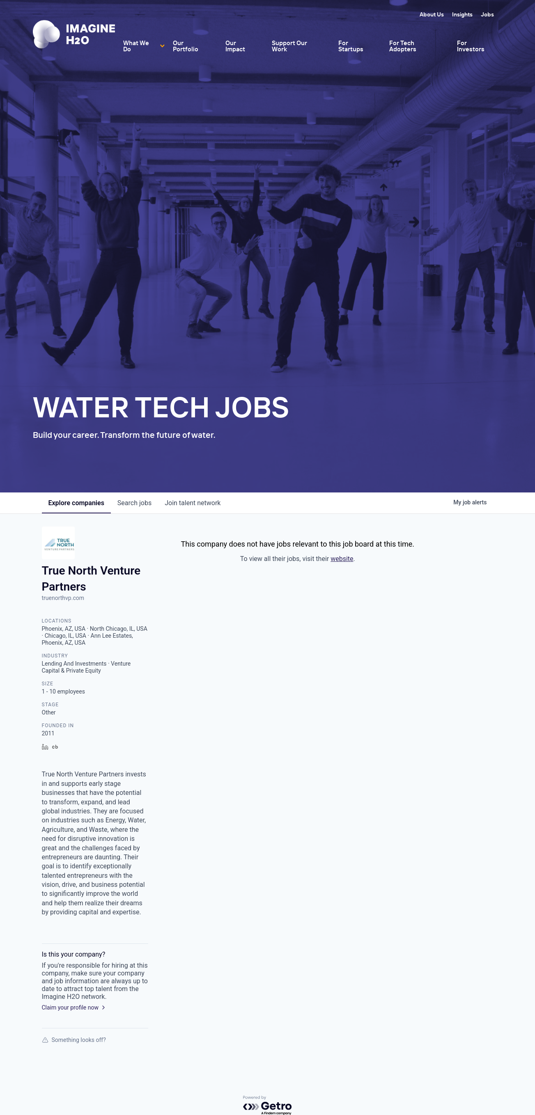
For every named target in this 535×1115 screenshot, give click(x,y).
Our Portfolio (185, 46)
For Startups (350, 46)
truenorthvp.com (63, 598)
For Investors (470, 46)
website (342, 559)
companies (76, 503)
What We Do (136, 46)
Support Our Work (289, 46)
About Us (432, 14)
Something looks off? (74, 1040)
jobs (134, 503)
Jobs (487, 14)
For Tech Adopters (402, 46)
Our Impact (235, 46)
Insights (462, 14)
